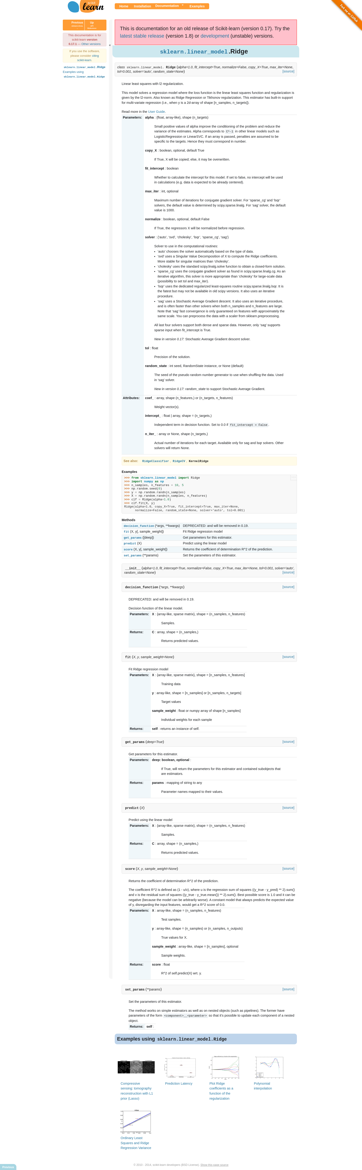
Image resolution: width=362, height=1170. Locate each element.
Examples (197, 6)
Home (123, 6)
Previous (77, 25)
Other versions (91, 44)
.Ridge (84, 67)
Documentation (167, 6)
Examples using (84, 74)
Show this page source (214, 1162)
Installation (142, 6)
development (215, 36)
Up (92, 25)
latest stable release (142, 36)
